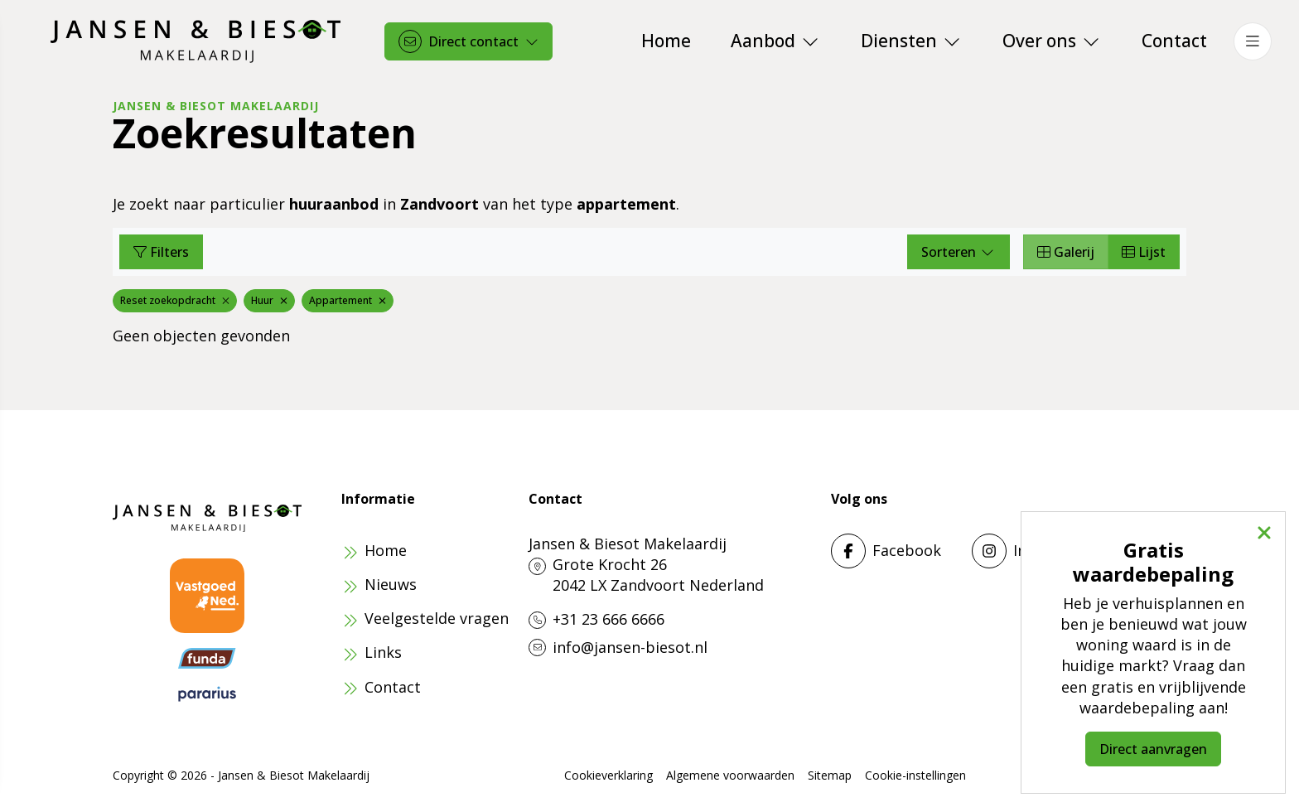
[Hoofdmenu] (1253, 41)
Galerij (1065, 252)
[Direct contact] (468, 41)
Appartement (347, 300)
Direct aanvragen (1153, 749)
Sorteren (958, 252)
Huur (269, 300)
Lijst (1144, 252)
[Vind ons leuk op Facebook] (896, 551)
